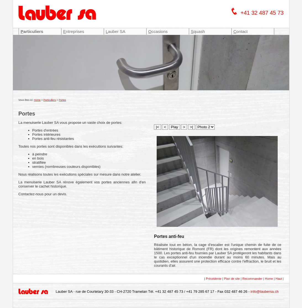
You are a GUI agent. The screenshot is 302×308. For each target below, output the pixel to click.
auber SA (115, 31)
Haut (278, 278)
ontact (240, 31)
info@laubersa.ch (265, 291)
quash (198, 31)
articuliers (32, 31)
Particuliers (49, 100)
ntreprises (73, 31)
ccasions (158, 31)
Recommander (252, 278)
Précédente (214, 278)
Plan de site (232, 278)
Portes (62, 100)
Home (37, 100)
